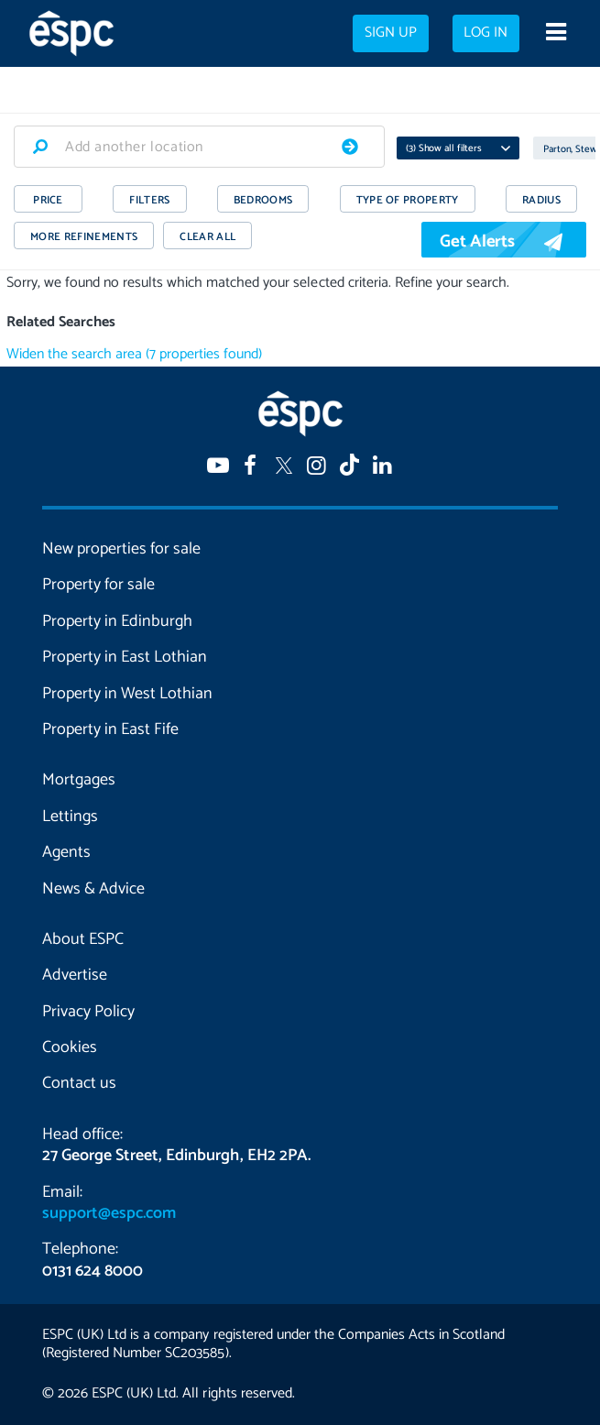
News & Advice (93, 889)
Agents (66, 852)
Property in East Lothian (124, 657)
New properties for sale (121, 549)
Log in (485, 33)
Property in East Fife (110, 729)
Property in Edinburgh (117, 621)
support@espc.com (109, 1213)
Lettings (70, 816)
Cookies (69, 1047)
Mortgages (78, 780)
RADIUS (541, 200)
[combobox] (199, 146)
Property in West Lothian (127, 693)
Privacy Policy (88, 1011)
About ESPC (83, 939)
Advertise (74, 975)
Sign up (391, 33)
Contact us (79, 1083)
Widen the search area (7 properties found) (134, 354)
